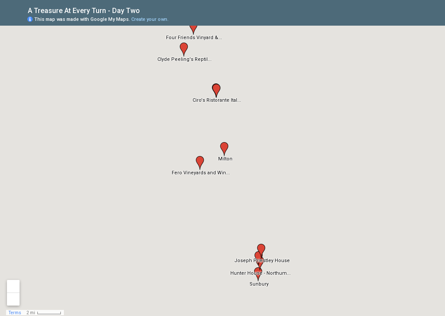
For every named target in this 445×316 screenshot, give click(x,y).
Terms (15, 312)
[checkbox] (147, 10)
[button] (258, 274)
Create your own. (150, 19)
